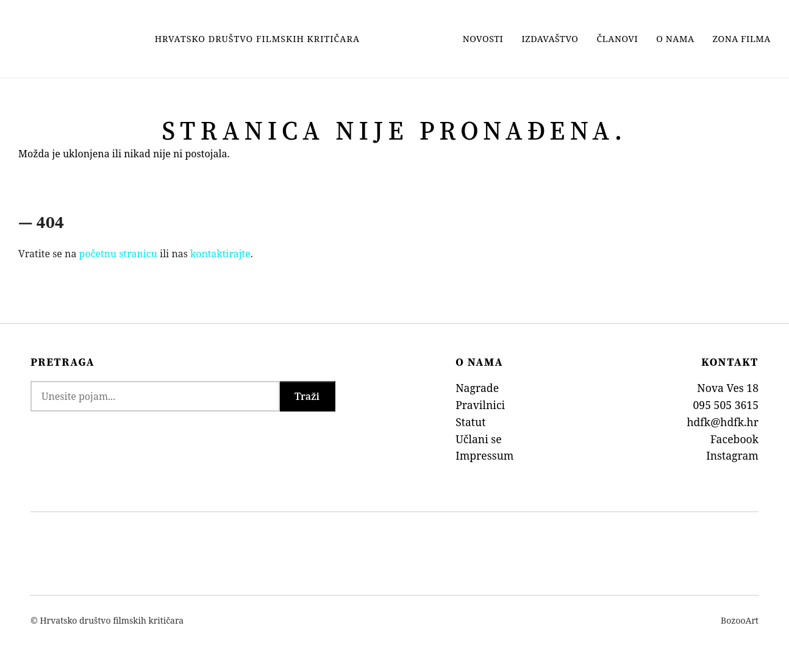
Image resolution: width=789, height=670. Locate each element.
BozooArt (740, 620)
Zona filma (742, 39)
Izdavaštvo (549, 39)
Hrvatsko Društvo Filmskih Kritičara (257, 39)
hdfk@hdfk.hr (723, 422)
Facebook (734, 439)
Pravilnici (480, 404)
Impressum (484, 455)
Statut (470, 422)
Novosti (483, 39)
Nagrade (477, 387)
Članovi (617, 39)
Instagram (732, 455)
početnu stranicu (118, 253)
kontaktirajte (220, 253)
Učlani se (478, 439)
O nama (675, 39)
